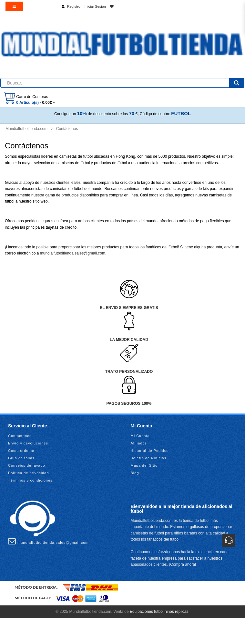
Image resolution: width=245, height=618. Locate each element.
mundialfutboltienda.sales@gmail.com (72, 253)
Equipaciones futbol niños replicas (159, 611)
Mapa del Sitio (144, 465)
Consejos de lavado (26, 465)
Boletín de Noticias (149, 458)
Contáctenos (20, 436)
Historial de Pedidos (150, 451)
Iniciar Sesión (95, 6)
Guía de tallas (21, 458)
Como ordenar (21, 451)
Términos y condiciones (30, 480)
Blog (135, 473)
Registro (73, 6)
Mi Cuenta (140, 436)
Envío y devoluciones (28, 443)
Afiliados (139, 443)
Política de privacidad (28, 473)
